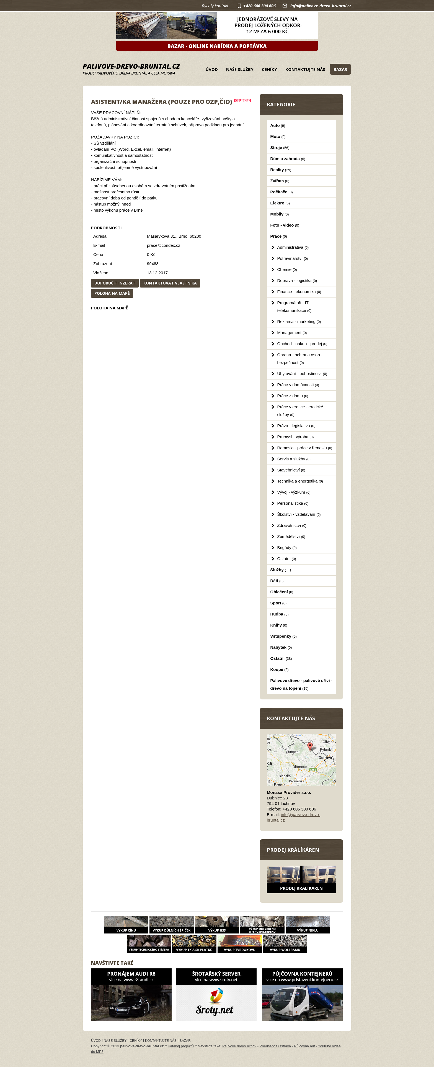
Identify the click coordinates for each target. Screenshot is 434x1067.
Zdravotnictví (291, 525)
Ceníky (269, 69)
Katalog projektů (181, 1046)
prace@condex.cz (163, 245)
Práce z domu (292, 395)
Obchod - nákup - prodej (302, 343)
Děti (277, 580)
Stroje (280, 147)
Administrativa (293, 247)
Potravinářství (292, 258)
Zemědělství (291, 536)
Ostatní (286, 558)
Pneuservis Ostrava (275, 1046)
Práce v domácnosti (298, 384)
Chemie (287, 269)
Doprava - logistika (297, 280)
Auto (277, 125)
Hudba (279, 614)
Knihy (278, 625)
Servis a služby (294, 458)
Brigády (287, 547)
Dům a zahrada (287, 158)
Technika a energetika (300, 481)
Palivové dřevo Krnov (239, 1046)
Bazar (340, 69)
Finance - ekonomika (299, 291)
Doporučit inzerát (114, 283)
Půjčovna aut (304, 1046)
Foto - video (284, 225)
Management (292, 332)
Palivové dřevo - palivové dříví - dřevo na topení (301, 684)
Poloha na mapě (112, 293)
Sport (278, 603)
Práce (278, 236)
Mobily (279, 214)
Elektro (280, 203)
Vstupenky (283, 636)
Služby (280, 569)
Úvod (212, 69)
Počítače (281, 191)
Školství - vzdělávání (299, 514)
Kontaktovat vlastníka (170, 283)
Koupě (279, 669)
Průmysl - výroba (295, 436)
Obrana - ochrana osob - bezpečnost (299, 358)
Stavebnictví (291, 470)
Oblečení (281, 591)
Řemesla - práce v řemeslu (304, 447)
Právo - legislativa (296, 425)
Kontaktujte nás (305, 69)
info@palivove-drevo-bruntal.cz (320, 5)
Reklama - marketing (299, 321)
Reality (280, 169)
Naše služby (240, 69)
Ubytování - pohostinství (302, 373)
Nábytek (281, 647)
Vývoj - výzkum (294, 492)
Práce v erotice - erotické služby (300, 410)
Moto (278, 136)
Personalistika (293, 503)
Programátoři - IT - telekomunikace (294, 306)
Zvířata (280, 180)
